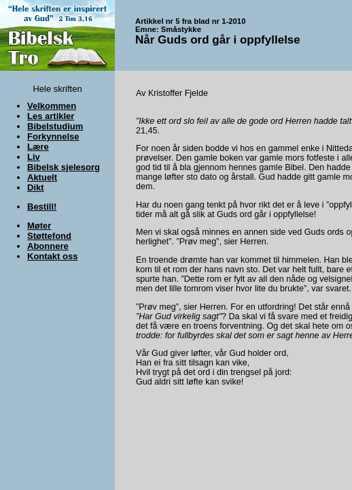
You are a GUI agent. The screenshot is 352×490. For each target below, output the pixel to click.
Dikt (35, 187)
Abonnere (48, 246)
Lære (38, 147)
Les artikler (50, 116)
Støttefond (49, 236)
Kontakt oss (52, 256)
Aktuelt (42, 177)
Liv (33, 157)
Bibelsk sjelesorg (63, 167)
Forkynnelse (53, 136)
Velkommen (51, 106)
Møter (39, 225)
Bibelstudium (55, 126)
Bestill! (41, 206)
